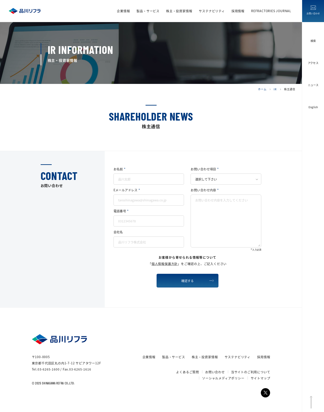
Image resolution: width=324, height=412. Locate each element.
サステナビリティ (212, 11)
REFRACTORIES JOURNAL (273, 11)
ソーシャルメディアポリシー (223, 378)
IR (275, 89)
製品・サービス (147, 11)
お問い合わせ (215, 372)
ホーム (262, 89)
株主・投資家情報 (179, 11)
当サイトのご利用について (250, 372)
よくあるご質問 (187, 372)
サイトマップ (260, 378)
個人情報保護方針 (165, 263)
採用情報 (237, 11)
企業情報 (123, 11)
